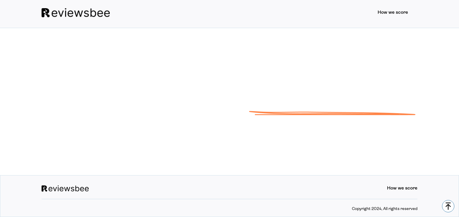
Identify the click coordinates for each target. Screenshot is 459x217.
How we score (393, 12)
